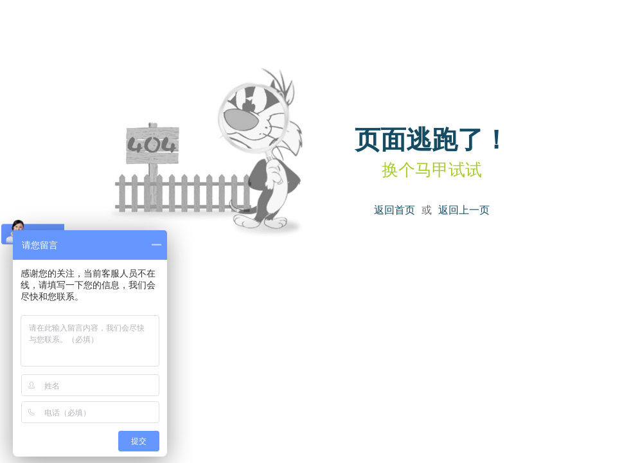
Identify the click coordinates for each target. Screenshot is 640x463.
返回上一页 (464, 209)
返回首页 (394, 209)
